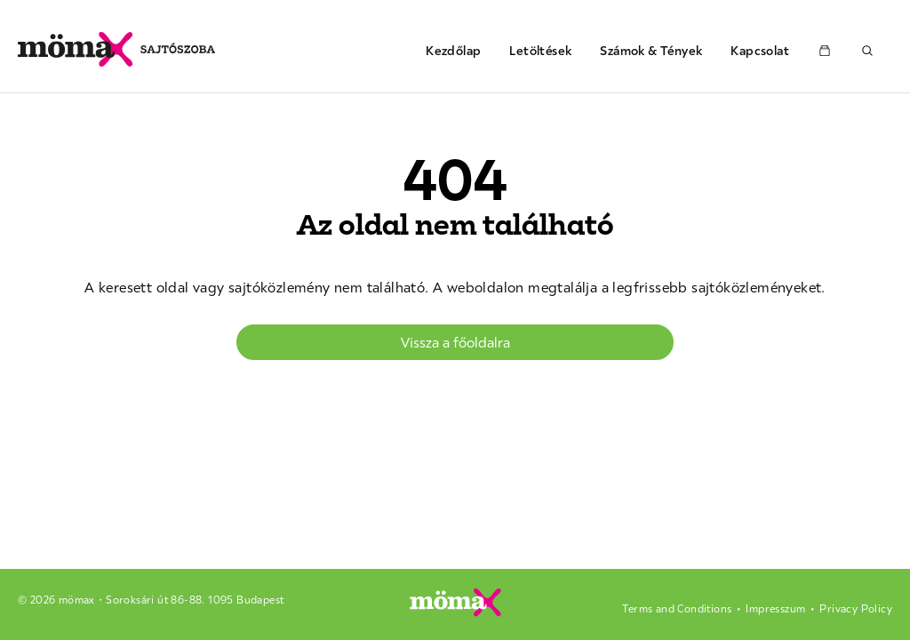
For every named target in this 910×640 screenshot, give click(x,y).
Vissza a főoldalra (455, 342)
